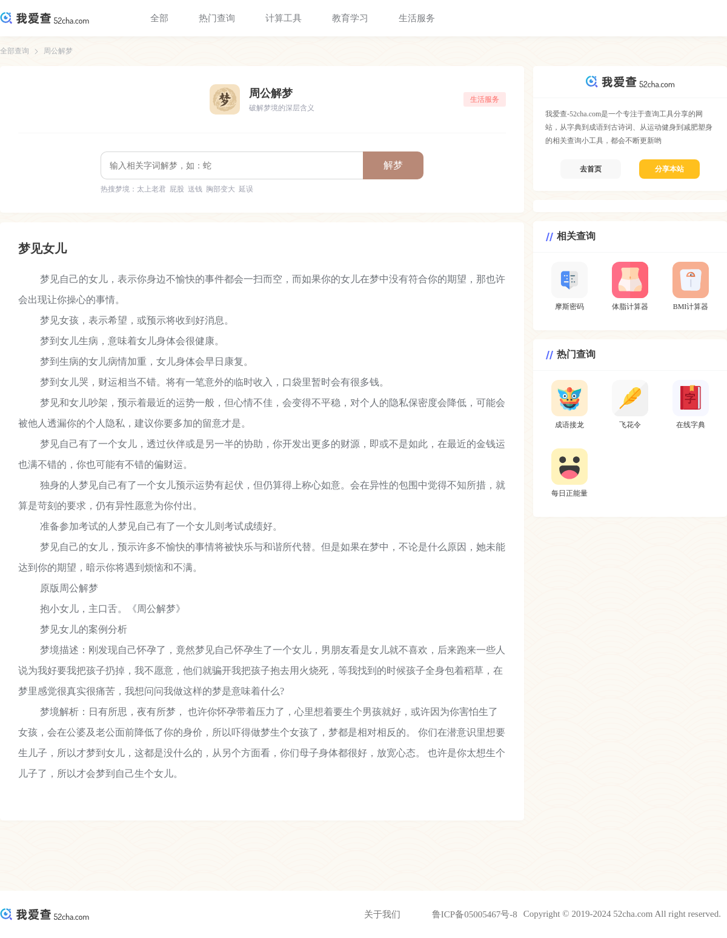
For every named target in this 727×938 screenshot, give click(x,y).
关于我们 (382, 914)
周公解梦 (58, 51)
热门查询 (217, 18)
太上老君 (151, 189)
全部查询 (14, 51)
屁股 (177, 189)
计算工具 (283, 18)
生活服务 (417, 18)
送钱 (195, 189)
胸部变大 (220, 189)
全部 (159, 18)
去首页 (591, 169)
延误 (246, 189)
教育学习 (350, 18)
